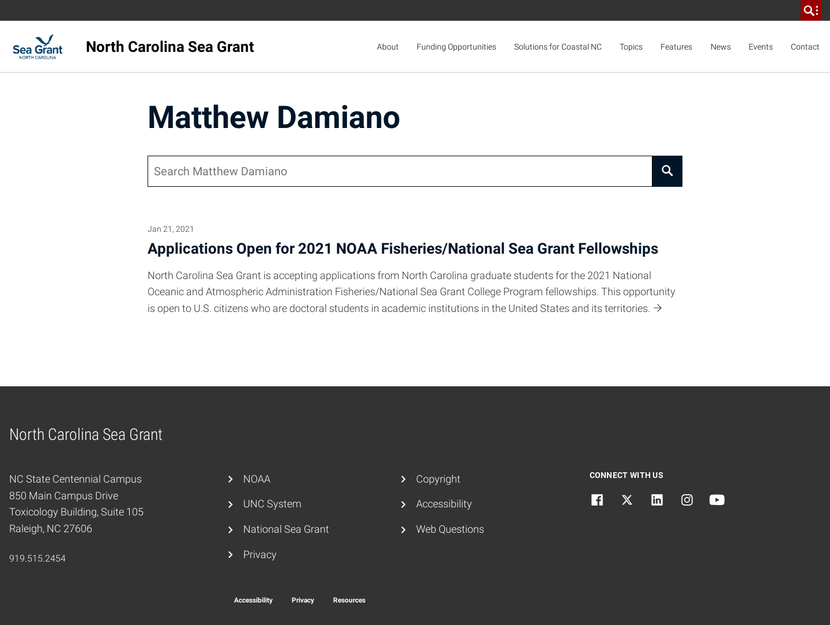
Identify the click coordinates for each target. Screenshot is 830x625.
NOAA (256, 479)
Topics (631, 46)
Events (761, 46)
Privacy (260, 554)
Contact (805, 46)
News (721, 46)
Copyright (438, 479)
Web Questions (450, 529)
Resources (349, 600)
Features (676, 46)
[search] (811, 10)
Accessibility (444, 504)
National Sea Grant (286, 529)
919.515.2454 (37, 558)
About (388, 46)
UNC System (272, 504)
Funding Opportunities (456, 46)
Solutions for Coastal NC (558, 46)
